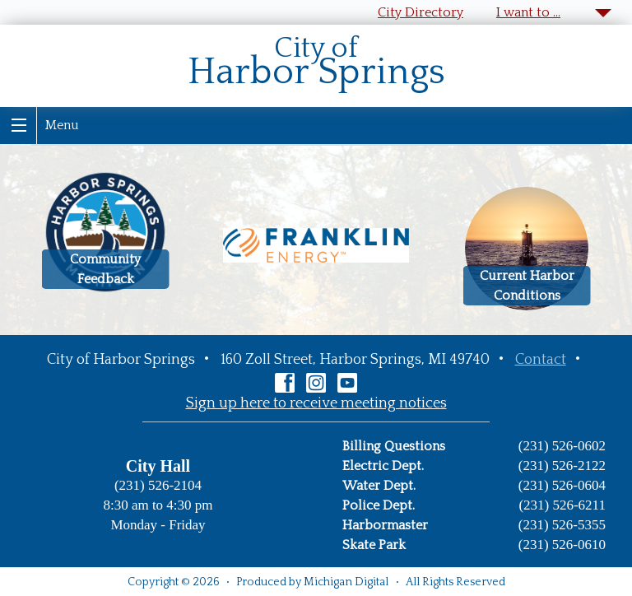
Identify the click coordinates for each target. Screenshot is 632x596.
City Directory (420, 12)
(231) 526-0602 (562, 446)
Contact (540, 360)
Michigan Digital (346, 582)
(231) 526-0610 (562, 544)
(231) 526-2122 (562, 465)
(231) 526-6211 (562, 505)
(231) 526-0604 (562, 485)
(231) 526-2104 (158, 485)
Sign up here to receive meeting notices (316, 403)
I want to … (528, 12)
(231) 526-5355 (562, 525)
